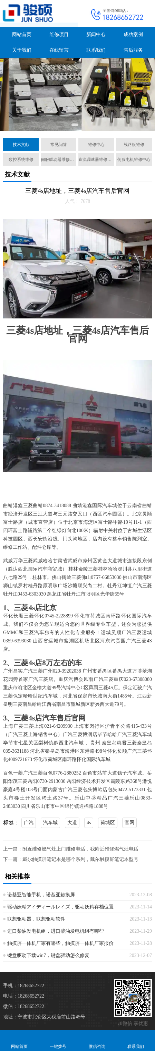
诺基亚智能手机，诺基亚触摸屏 (41, 894)
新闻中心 (96, 34)
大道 (72, 822)
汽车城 (50, 822)
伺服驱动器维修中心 (58, 159)
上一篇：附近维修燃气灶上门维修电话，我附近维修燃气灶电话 (70, 849)
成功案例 (133, 34)
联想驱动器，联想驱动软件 (36, 919)
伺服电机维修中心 (134, 159)
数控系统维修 (21, 159)
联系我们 (96, 50)
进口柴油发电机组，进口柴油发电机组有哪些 (55, 931)
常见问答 (58, 144)
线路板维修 (134, 144)
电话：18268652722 (23, 996)
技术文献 (21, 144)
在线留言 (59, 50)
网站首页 (21, 34)
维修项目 (59, 34)
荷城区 (107, 822)
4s (89, 822)
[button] (74, 124)
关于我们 (21, 50)
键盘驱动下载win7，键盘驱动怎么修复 (48, 955)
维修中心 (96, 144)
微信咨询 (97, 1040)
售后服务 (133, 50)
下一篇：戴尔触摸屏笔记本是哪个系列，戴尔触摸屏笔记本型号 (70, 859)
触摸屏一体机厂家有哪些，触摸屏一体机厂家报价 (60, 943)
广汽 (28, 822)
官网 (129, 822)
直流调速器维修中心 (96, 159)
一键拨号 (58, 1040)
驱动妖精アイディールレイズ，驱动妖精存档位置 (60, 906)
